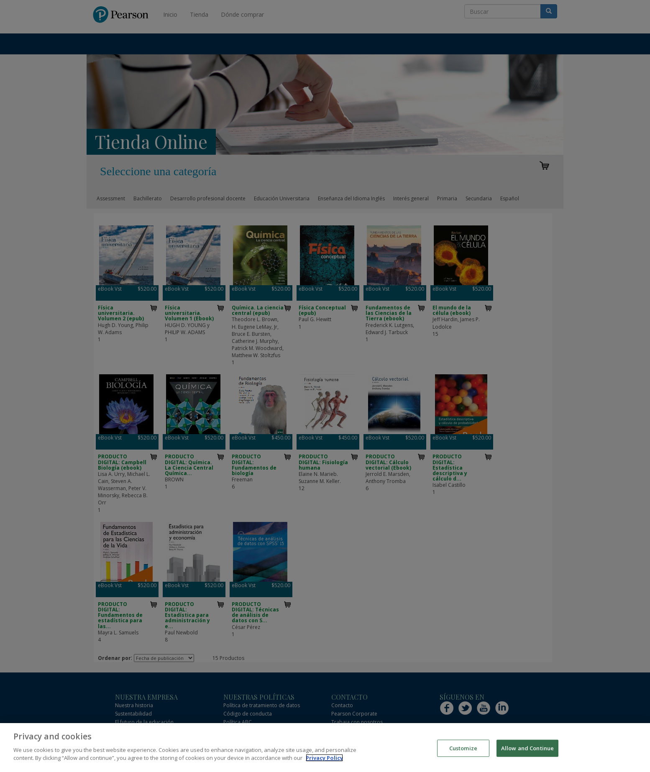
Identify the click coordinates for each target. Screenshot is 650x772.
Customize (463, 748)
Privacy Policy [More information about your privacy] (324, 758)
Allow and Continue (527, 748)
